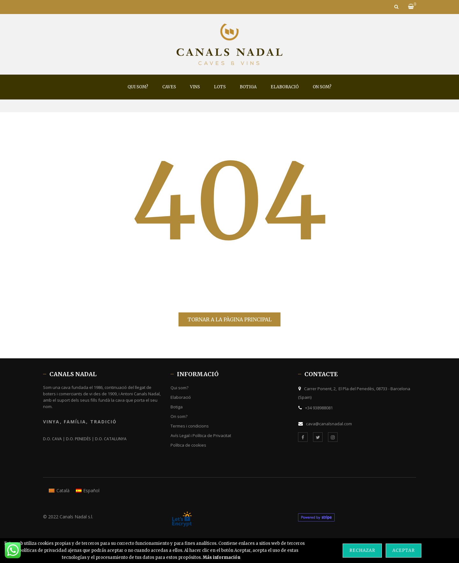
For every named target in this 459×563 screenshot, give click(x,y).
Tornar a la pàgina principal (229, 319)
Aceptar (403, 550)
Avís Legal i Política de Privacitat (201, 435)
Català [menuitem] (62, 490)
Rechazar (362, 550)
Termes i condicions (190, 426)
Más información (221, 557)
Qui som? (179, 388)
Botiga (177, 407)
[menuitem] (138, 87)
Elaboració (181, 397)
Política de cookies (188, 445)
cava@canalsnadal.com (329, 424)
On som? (179, 416)
